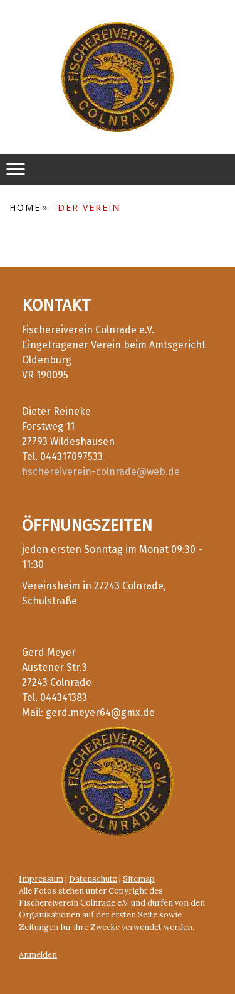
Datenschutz (93, 879)
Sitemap (139, 879)
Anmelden (38, 954)
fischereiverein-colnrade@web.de (101, 472)
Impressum (41, 879)
